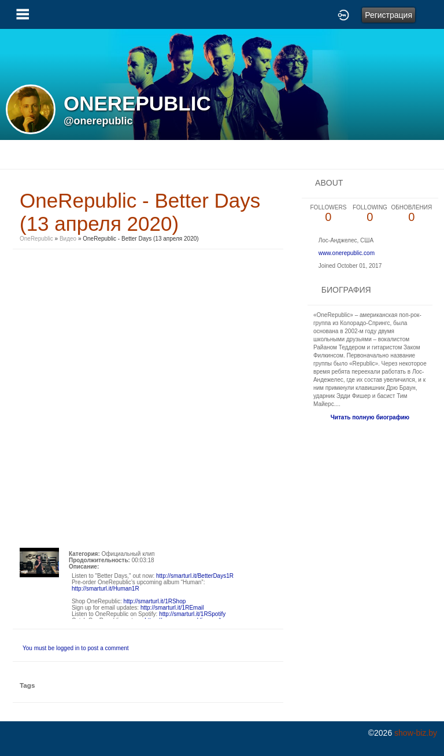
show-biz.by (415, 732)
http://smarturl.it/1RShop (154, 601)
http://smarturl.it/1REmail (172, 607)
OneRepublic (36, 238)
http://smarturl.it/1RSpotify (192, 614)
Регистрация (388, 15)
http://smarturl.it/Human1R (105, 588)
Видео (68, 238)
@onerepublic (98, 121)
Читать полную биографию (370, 417)
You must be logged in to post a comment (76, 648)
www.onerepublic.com (347, 253)
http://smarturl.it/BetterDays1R (195, 576)
